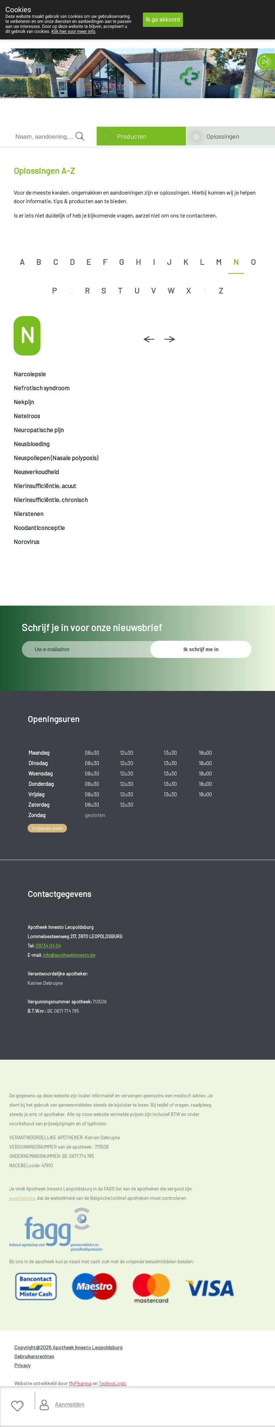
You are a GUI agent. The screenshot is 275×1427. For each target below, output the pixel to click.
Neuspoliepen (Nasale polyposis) (56, 457)
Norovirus (26, 541)
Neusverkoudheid (36, 471)
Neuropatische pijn (39, 429)
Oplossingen (222, 136)
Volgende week (47, 828)
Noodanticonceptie (39, 527)
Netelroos (27, 415)
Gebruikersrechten (34, 1356)
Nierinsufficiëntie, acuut (45, 485)
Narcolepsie (30, 373)
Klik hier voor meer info (74, 31)
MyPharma (80, 1383)
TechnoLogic (112, 1383)
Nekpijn (24, 401)
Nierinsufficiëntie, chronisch (51, 499)
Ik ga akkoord (163, 19)
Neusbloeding (31, 443)
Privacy (22, 1365)
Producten (131, 136)
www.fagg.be (22, 1198)
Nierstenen (28, 513)
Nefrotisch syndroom (41, 387)
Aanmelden (69, 1404)
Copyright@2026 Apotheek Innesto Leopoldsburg (68, 1347)
